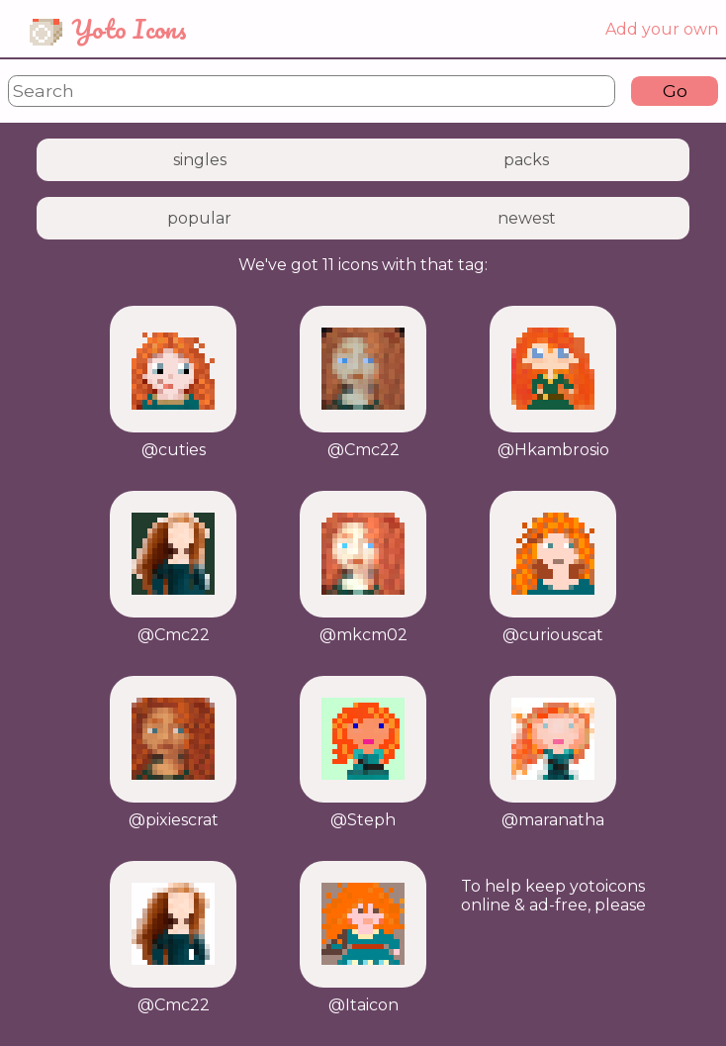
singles (200, 159)
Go (675, 90)
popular (199, 218)
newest (527, 218)
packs (526, 159)
